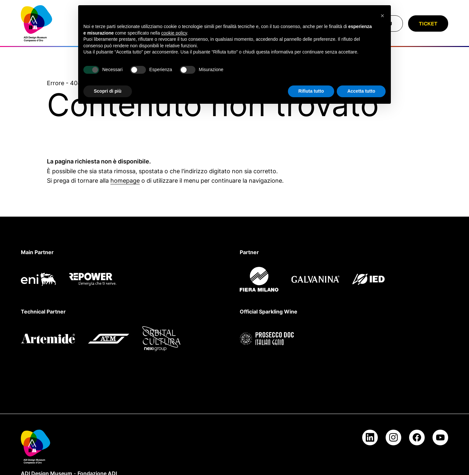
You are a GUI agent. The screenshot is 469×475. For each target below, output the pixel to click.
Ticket (428, 23)
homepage (125, 180)
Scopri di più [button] (107, 91)
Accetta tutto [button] (361, 91)
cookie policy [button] (174, 33)
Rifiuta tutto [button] (311, 91)
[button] (382, 15)
